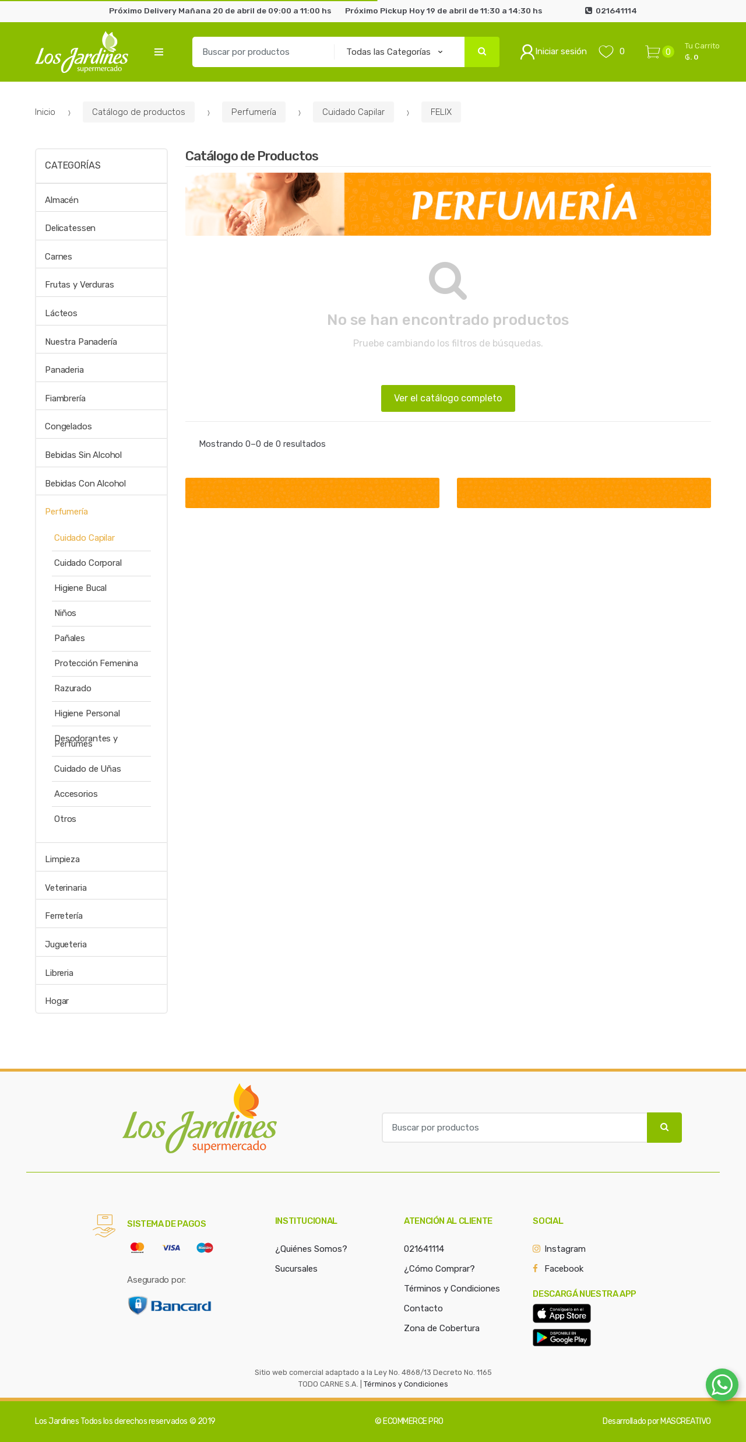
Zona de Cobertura (442, 1328)
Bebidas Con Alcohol (85, 483)
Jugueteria (66, 944)
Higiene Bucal (80, 588)
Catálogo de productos (138, 112)
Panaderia (64, 370)
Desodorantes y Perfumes (86, 741)
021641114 (424, 1249)
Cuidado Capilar (353, 112)
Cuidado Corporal (88, 563)
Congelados (68, 426)
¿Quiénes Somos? (311, 1249)
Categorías (72, 165)
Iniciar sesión (553, 52)
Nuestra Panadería (81, 342)
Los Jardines (57, 1421)
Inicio (45, 112)
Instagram (565, 1249)
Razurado (73, 688)
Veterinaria (65, 888)
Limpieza (62, 859)
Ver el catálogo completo (448, 398)
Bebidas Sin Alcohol (83, 455)
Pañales (69, 638)
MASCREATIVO (685, 1421)
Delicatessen (70, 228)
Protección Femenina (96, 663)
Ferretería (64, 916)
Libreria (59, 973)
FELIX (441, 112)
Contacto (423, 1308)
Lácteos (61, 313)
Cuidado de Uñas (87, 769)
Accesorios (76, 794)
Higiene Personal (87, 713)
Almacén (62, 200)
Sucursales (296, 1269)
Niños (65, 613)
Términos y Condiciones (452, 1288)
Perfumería (253, 112)
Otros (65, 819)
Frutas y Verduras (79, 284)
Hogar (57, 1001)
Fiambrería (65, 398)
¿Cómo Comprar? (439, 1269)
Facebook (563, 1269)
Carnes (58, 256)
